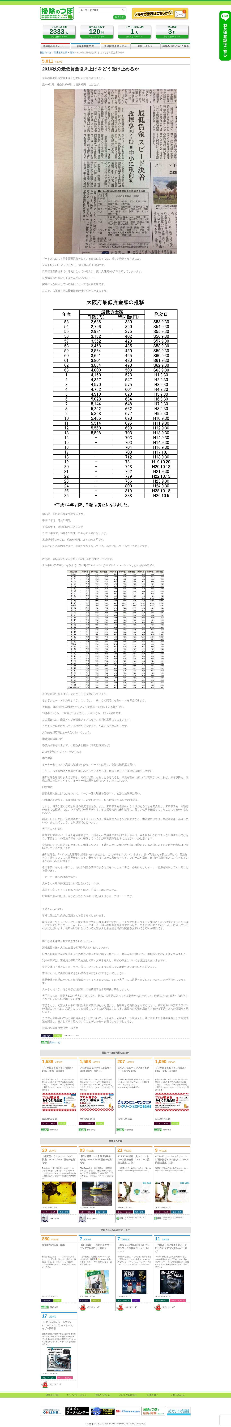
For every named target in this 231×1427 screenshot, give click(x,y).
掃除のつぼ (45, 52)
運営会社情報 (52, 1395)
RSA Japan (54, 1218)
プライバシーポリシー (77, 1395)
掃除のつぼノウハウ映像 (175, 46)
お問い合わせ (145, 46)
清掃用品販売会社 (85, 46)
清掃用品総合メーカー (55, 46)
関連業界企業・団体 (115, 46)
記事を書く (152, 1395)
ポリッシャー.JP (93, 1307)
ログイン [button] (119, 17)
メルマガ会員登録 (128, 1395)
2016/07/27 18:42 (72, 1036)
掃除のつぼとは (103, 1395)
